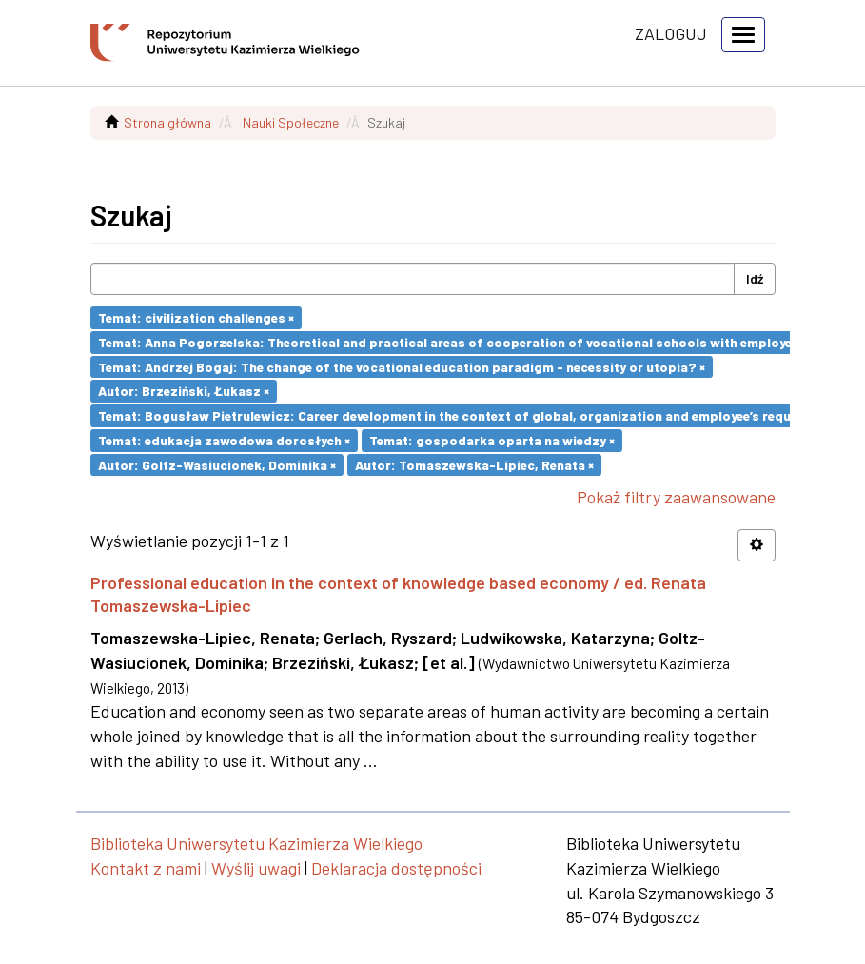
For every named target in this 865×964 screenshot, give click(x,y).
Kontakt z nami (145, 867)
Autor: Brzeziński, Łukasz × (183, 391)
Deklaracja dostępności (396, 867)
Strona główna (167, 122)
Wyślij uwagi (256, 867)
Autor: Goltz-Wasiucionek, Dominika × (217, 464)
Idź (754, 278)
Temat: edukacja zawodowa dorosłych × (224, 440)
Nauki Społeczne (291, 122)
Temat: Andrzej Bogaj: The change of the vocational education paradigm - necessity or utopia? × (401, 366)
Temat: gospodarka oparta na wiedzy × (492, 440)
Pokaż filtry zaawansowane (676, 496)
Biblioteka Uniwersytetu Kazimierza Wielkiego (256, 843)
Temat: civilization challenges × (196, 317)
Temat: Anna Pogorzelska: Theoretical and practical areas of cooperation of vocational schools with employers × (456, 342)
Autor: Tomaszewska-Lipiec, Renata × (474, 464)
